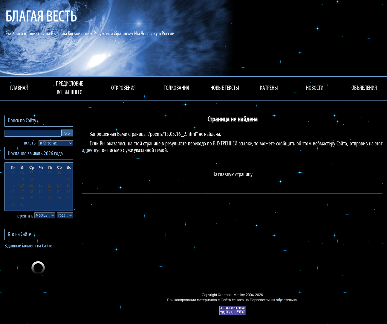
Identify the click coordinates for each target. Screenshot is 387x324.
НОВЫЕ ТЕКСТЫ (224, 88)
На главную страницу (232, 175)
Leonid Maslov (233, 295)
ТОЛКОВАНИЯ (176, 88)
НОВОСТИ (314, 88)
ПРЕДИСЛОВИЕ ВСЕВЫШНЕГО (69, 88)
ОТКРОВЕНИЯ (123, 88)
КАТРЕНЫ (269, 88)
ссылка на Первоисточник (253, 300)
